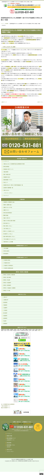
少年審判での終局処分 (8, 265)
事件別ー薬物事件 (7, 285)
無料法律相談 (6, 166)
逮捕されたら (6, 210)
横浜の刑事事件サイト (5, 407)
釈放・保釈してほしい (7, 226)
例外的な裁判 (6, 251)
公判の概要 (5, 248)
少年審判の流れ (6, 262)
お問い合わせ (6, 190)
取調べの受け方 (6, 218)
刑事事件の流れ (6, 177)
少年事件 (6, 23)
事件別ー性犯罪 (6, 280)
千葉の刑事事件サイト (5, 406)
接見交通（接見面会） (7, 212)
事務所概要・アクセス (7, 179)
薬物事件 (5, 323)
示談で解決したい (7, 228)
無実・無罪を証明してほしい (9, 236)
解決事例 (5, 302)
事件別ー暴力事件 (7, 277)
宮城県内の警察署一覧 (8, 187)
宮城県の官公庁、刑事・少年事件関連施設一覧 (13, 185)
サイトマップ (5, 195)
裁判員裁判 (5, 253)
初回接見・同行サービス (8, 169)
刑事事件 (5, 305)
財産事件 (5, 315)
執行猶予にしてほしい (8, 233)
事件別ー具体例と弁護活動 (9, 274)
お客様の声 (5, 299)
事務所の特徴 (9, 435)
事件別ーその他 (6, 290)
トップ (2, 23)
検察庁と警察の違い (7, 204)
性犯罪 (4, 321)
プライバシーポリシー (8, 193)
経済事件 (5, 318)
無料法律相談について (11, 438)
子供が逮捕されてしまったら (9, 239)
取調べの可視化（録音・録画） (9, 220)
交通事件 (5, 307)
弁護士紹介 (9, 446)
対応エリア (5, 182)
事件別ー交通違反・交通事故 (9, 288)
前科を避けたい (6, 223)
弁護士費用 (5, 171)
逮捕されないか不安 (7, 207)
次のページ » (40, 102)
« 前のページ (4, 102)
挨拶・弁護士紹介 (7, 174)
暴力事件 (5, 313)
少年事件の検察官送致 (8, 268)
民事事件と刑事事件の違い (9, 202)
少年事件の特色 (6, 260)
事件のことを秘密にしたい (9, 231)
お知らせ (5, 297)
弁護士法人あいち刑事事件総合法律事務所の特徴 (14, 163)
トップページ (6, 161)
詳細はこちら (40, 330)
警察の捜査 (5, 215)
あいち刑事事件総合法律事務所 (7, 404)
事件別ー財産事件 (7, 282)
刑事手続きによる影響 (8, 241)
